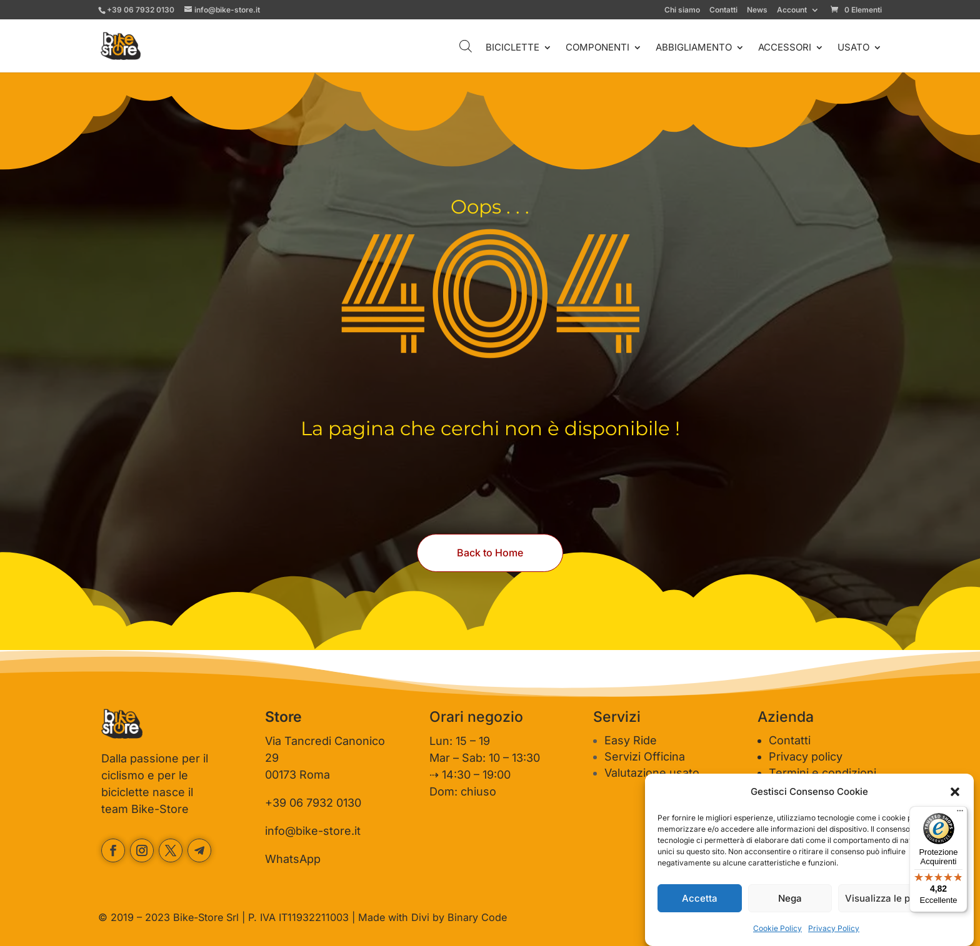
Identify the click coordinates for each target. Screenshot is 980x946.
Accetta (700, 898)
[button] (955, 792)
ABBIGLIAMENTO (694, 48)
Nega (790, 898)
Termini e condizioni (822, 772)
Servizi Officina (644, 756)
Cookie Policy (777, 928)
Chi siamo (682, 10)
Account (792, 10)
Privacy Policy (833, 928)
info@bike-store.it (313, 830)
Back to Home (490, 552)
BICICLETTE (512, 48)
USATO (853, 48)
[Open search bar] (465, 46)
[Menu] (960, 813)
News (757, 10)
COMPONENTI (597, 48)
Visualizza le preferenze (899, 898)
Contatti (723, 10)
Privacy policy (805, 756)
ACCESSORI (784, 48)
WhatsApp (293, 858)
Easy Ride (630, 740)
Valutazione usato (651, 772)
